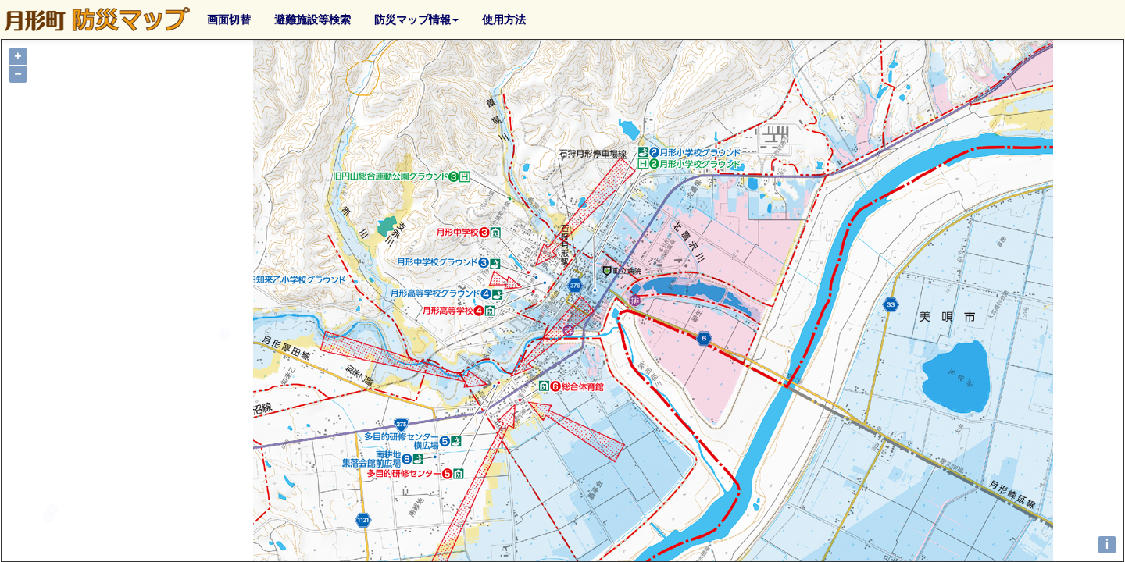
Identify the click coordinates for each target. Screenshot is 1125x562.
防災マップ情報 (416, 19)
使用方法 (504, 19)
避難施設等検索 (312, 19)
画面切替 (229, 19)
